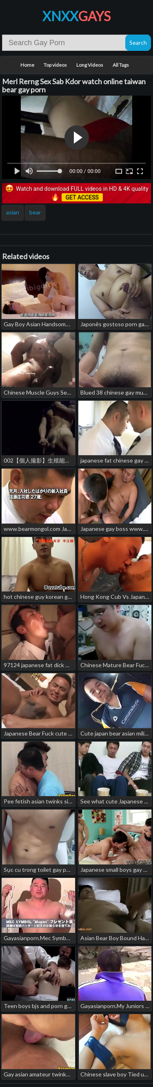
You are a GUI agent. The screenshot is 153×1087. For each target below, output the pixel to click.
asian (12, 212)
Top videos (55, 65)
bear (35, 212)
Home (27, 65)
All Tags (121, 65)
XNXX (76, 16)
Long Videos (89, 65)
